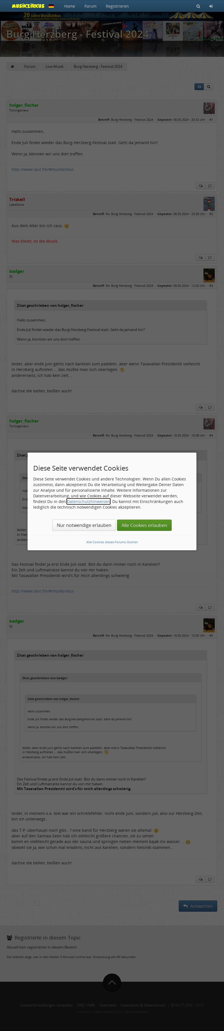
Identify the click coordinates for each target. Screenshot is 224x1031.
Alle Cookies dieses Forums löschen (112, 542)
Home (69, 6)
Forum (90, 6)
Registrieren (117, 6)
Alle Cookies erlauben (144, 525)
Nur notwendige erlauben (84, 525)
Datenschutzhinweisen (88, 501)
